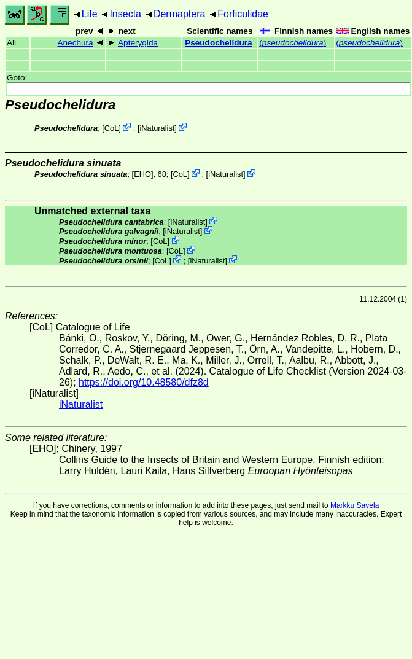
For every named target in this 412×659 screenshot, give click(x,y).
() (292, 42)
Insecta (125, 14)
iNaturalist (156, 128)
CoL (111, 128)
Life (90, 14)
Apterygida (138, 42)
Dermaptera (179, 14)
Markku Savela (354, 505)
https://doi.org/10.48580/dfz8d (144, 382)
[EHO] (143, 174)
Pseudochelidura (218, 42)
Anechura (75, 42)
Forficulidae (242, 14)
